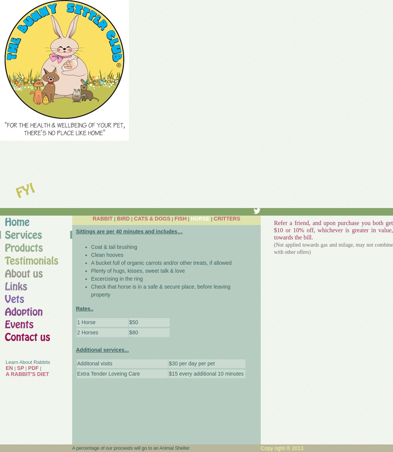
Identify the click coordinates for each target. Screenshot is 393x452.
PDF (33, 368)
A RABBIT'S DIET (27, 374)
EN (9, 368)
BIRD (123, 219)
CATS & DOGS (152, 219)
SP (20, 368)
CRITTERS (227, 219)
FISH (181, 219)
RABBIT (103, 219)
